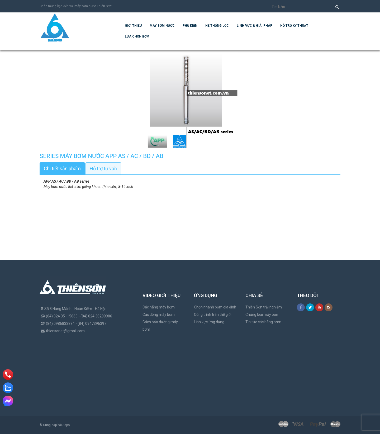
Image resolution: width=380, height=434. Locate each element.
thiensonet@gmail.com (65, 331)
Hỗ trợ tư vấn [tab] (103, 168)
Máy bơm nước (162, 25)
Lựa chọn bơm (137, 36)
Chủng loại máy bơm (262, 314)
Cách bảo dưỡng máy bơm (160, 325)
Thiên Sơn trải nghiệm (263, 307)
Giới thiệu (133, 25)
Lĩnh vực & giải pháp (254, 25)
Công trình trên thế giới (212, 314)
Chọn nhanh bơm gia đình (215, 307)
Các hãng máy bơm (158, 307)
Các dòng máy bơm (158, 314)
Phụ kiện (190, 25)
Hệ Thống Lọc (217, 25)
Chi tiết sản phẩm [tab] (62, 168)
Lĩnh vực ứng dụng (209, 322)
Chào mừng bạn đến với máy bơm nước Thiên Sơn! (76, 6)
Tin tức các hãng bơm (263, 322)
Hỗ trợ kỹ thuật (294, 25)
